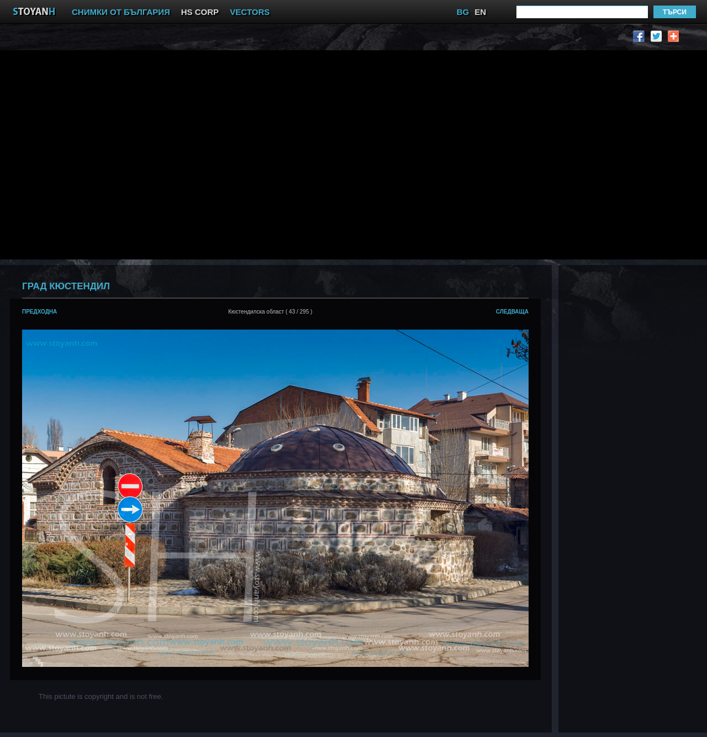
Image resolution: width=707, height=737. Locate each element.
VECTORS (250, 12)
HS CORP (200, 12)
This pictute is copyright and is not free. (101, 696)
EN (480, 12)
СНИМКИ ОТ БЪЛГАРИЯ (121, 12)
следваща (512, 312)
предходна (39, 312)
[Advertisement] (103, 153)
